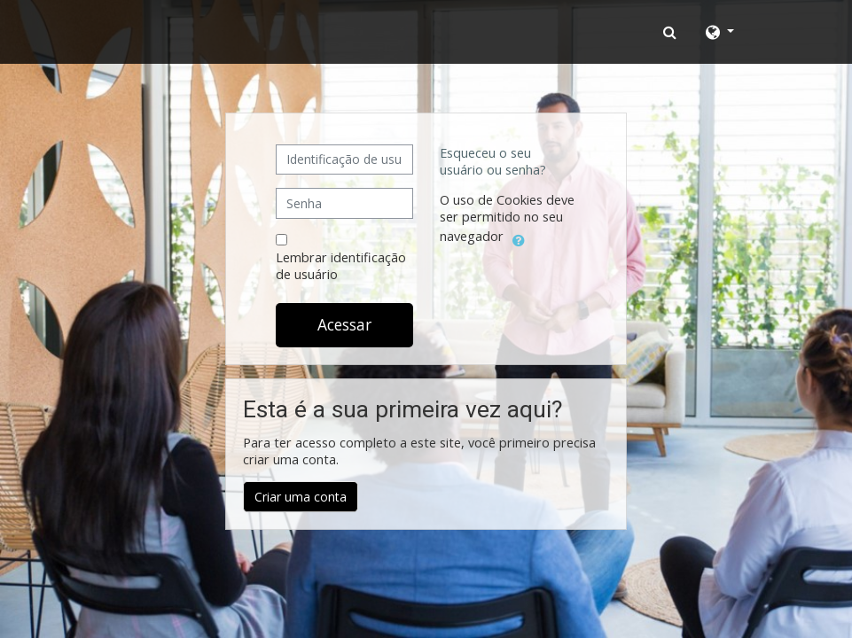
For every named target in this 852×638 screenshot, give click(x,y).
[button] (671, 32)
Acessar (344, 324)
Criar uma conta (300, 496)
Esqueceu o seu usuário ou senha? (493, 161)
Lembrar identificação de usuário (341, 266)
